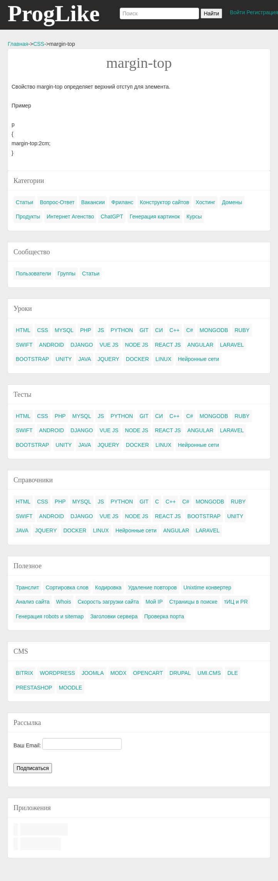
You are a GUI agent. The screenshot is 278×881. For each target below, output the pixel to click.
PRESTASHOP (34, 688)
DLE (232, 673)
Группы (66, 273)
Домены (232, 202)
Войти (237, 12)
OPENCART (148, 673)
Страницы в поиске (193, 602)
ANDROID (51, 345)
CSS (38, 44)
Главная (18, 44)
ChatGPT (111, 216)
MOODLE (70, 688)
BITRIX (24, 673)
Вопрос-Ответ (57, 202)
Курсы (194, 216)
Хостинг (205, 202)
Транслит (27, 587)
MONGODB (213, 330)
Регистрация (262, 12)
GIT (143, 330)
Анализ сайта (33, 602)
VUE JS (108, 345)
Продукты (28, 216)
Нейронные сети (198, 359)
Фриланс (122, 202)
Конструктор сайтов (164, 202)
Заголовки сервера (113, 616)
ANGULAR (201, 345)
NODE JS (136, 345)
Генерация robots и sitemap (50, 616)
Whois (63, 602)
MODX (119, 673)
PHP (85, 330)
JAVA (84, 359)
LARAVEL (232, 345)
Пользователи (33, 273)
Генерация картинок (155, 216)
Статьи (24, 202)
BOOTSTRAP (32, 359)
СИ (159, 330)
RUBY (242, 330)
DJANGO (81, 345)
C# (189, 330)
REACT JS (168, 345)
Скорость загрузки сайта (108, 602)
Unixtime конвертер (207, 587)
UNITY (63, 359)
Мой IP (154, 602)
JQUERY (108, 359)
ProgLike (54, 13)
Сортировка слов (66, 587)
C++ (174, 330)
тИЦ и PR (236, 602)
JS (101, 330)
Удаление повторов (152, 587)
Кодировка (108, 587)
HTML (23, 330)
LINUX (163, 359)
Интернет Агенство (70, 216)
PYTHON (122, 330)
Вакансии (93, 202)
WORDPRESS (57, 673)
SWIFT (24, 345)
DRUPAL (180, 673)
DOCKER (137, 359)
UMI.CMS (209, 673)
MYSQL (64, 330)
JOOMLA (93, 673)
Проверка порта (164, 616)
